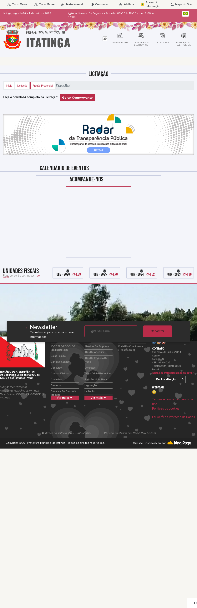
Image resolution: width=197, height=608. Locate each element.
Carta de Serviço (60, 362)
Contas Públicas (60, 373)
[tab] (105, 38)
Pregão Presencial (43, 85)
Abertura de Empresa (96, 346)
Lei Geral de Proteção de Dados (173, 417)
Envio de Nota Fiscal (95, 379)
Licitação (22, 85)
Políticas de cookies (165, 408)
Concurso (56, 368)
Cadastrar (157, 331)
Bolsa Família (58, 356)
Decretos (56, 385)
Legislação (90, 385)
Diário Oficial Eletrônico (97, 373)
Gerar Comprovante (77, 97)
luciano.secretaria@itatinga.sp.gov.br (172, 373)
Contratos (56, 379)
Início (9, 85)
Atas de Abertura (94, 352)
